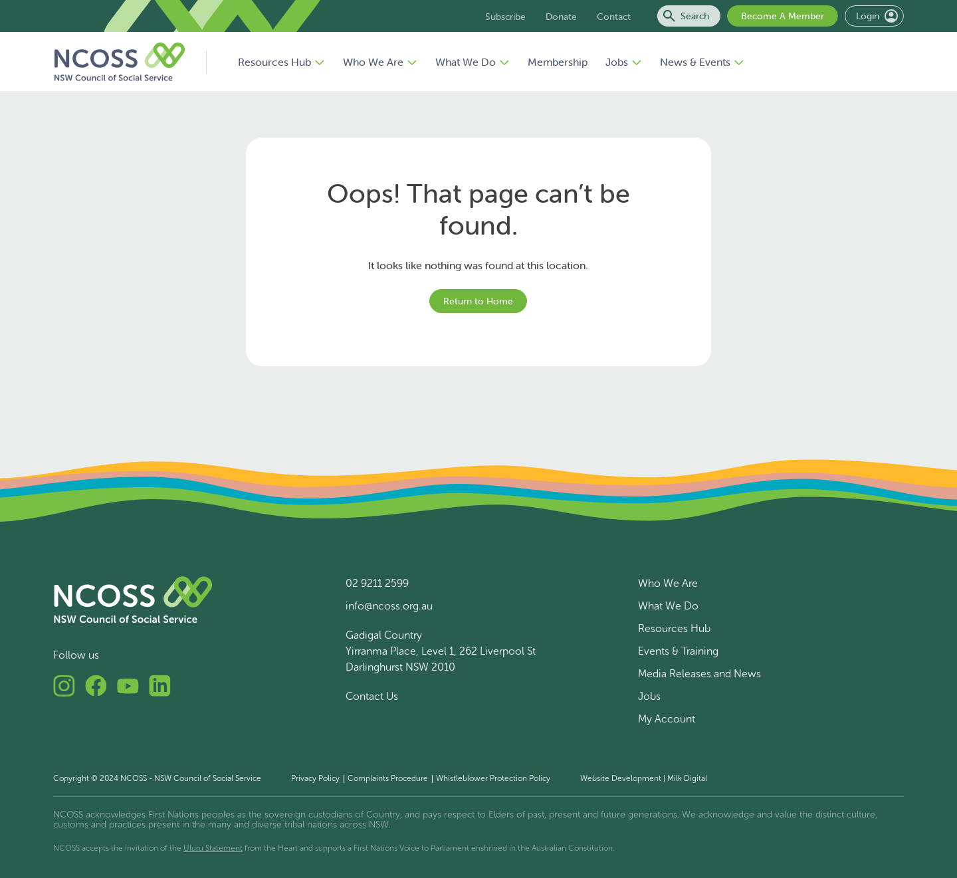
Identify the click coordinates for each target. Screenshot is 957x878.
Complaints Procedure (388, 778)
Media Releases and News (699, 673)
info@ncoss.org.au (389, 605)
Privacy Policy (315, 778)
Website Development (620, 778)
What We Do (472, 62)
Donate (561, 17)
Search (686, 16)
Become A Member (782, 16)
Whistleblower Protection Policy (493, 778)
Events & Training (678, 651)
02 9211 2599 (377, 583)
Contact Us (372, 696)
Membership (557, 61)
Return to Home (478, 301)
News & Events (702, 62)
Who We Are (380, 62)
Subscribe (505, 17)
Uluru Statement (213, 848)
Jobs (623, 62)
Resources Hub (281, 62)
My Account (666, 718)
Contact (614, 17)
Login (877, 16)
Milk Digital (687, 778)
